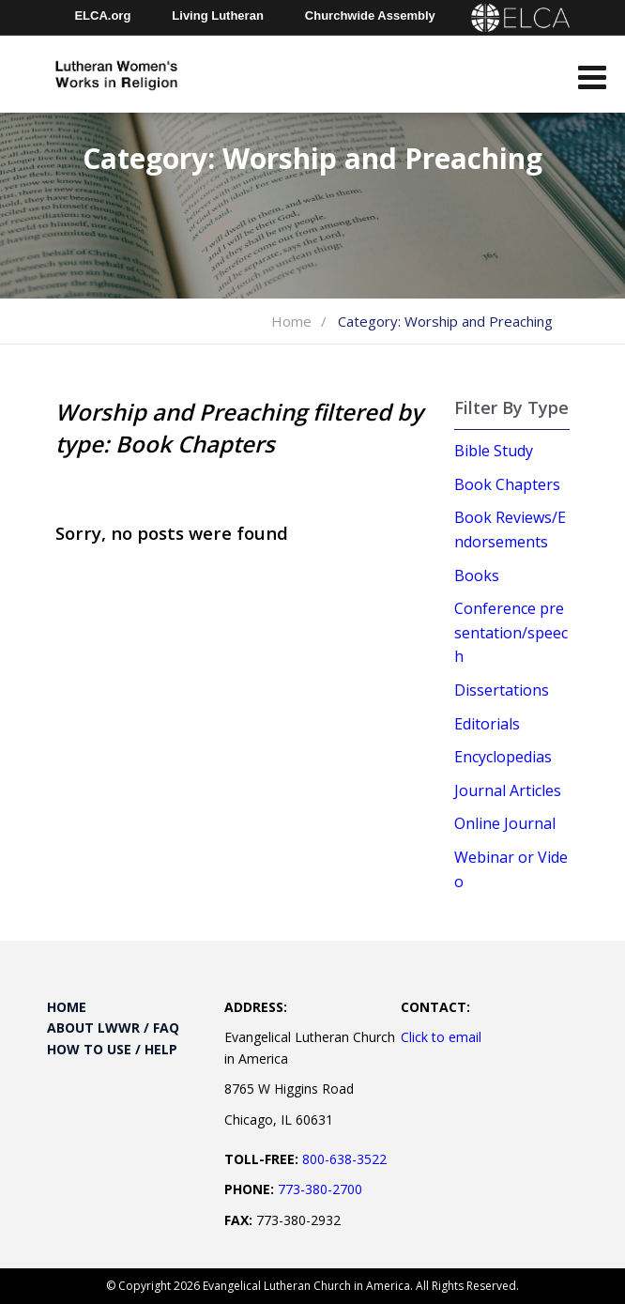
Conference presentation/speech (511, 632)
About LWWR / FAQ (113, 1027)
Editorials (487, 723)
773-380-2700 (320, 1189)
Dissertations (501, 690)
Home (291, 321)
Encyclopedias (503, 756)
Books (476, 575)
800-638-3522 (344, 1159)
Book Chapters (507, 484)
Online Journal (505, 823)
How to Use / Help (112, 1049)
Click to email (441, 1037)
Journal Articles (507, 790)
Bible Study (493, 450)
